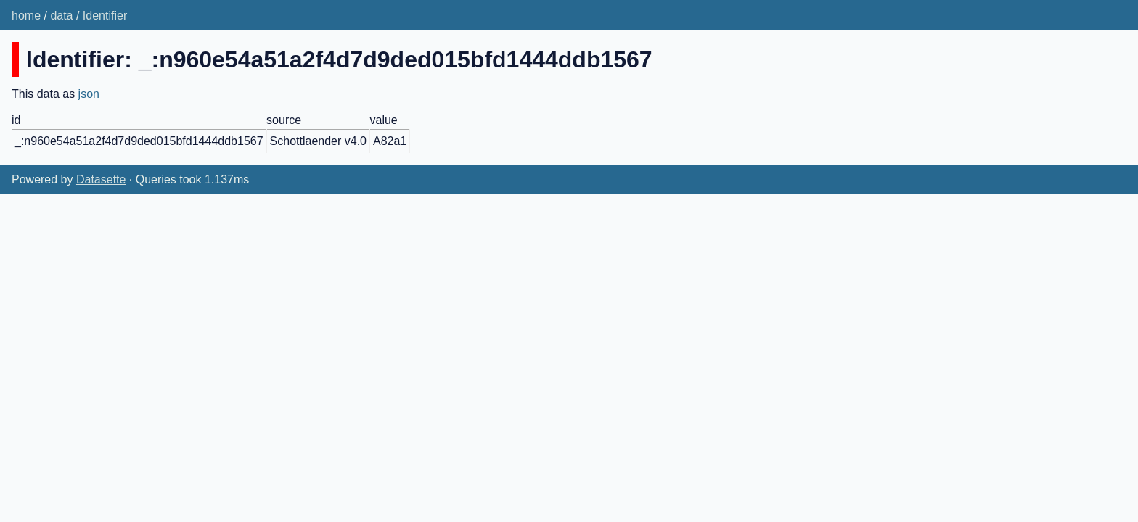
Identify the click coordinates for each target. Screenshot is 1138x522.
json (88, 94)
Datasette (101, 179)
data (61, 15)
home (26, 15)
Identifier (105, 15)
